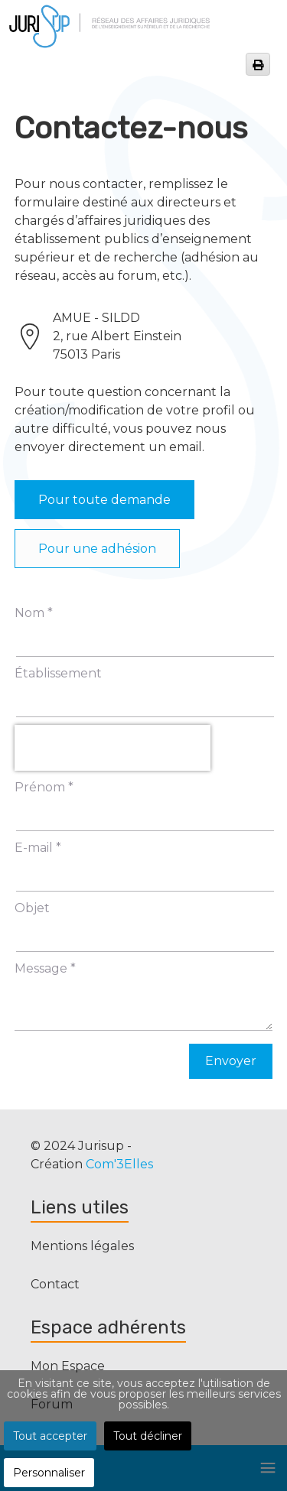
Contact (55, 1284)
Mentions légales (82, 1246)
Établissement (58, 673)
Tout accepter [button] (50, 1436)
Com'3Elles (119, 1164)
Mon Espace (68, 1366)
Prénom (44, 787)
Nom (34, 613)
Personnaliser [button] (49, 1473)
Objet (32, 908)
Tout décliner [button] (147, 1436)
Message (45, 968)
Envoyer (230, 1061)
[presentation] (112, 748)
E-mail (38, 847)
